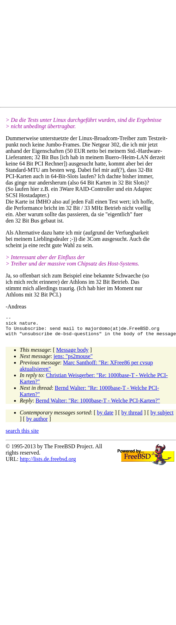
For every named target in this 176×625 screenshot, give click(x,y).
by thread (132, 417)
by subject (162, 417)
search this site (22, 435)
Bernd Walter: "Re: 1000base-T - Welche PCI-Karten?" (98, 405)
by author (37, 423)
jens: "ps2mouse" (73, 360)
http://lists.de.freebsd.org (48, 463)
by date (105, 417)
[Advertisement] (69, 55)
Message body (72, 354)
